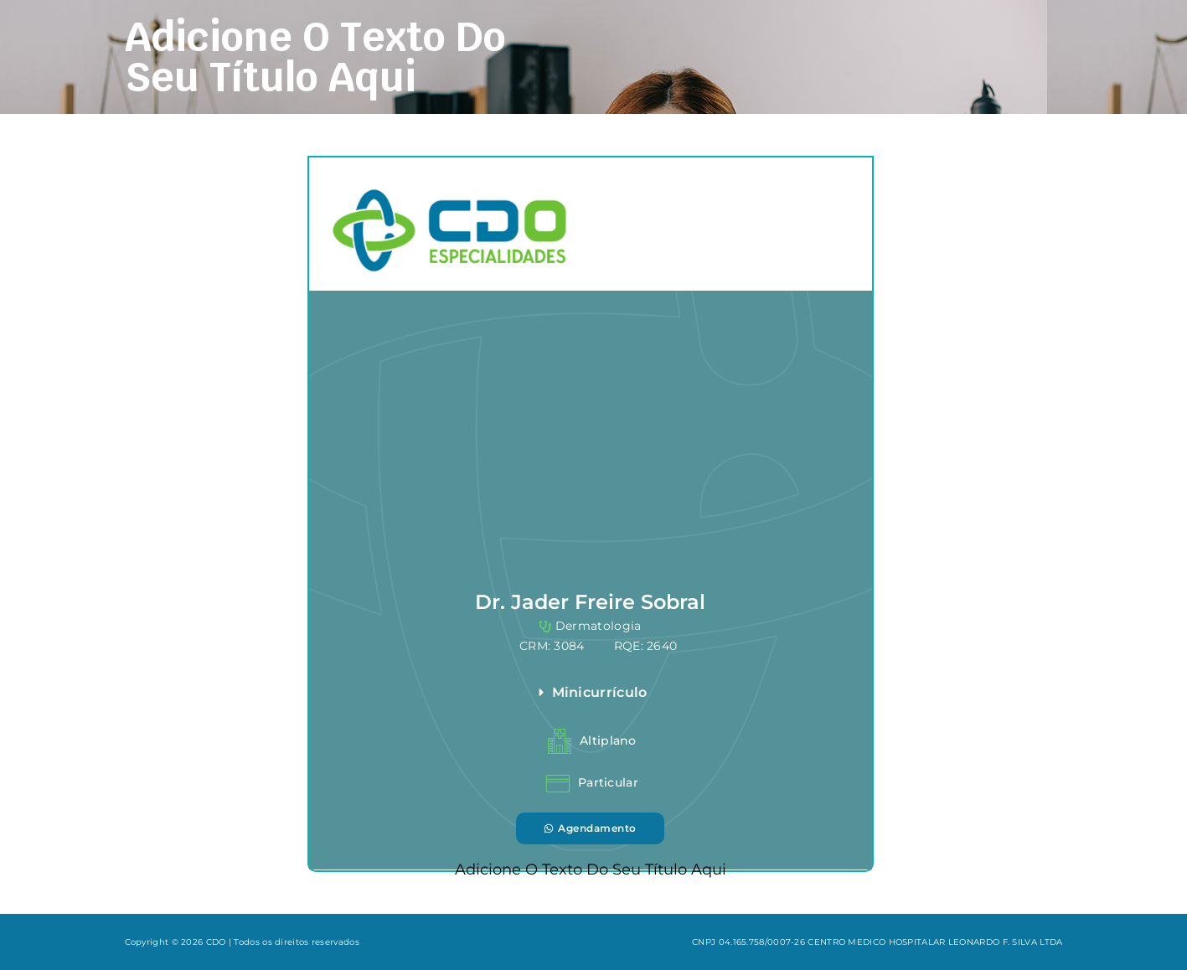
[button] (695, 692)
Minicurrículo (600, 692)
